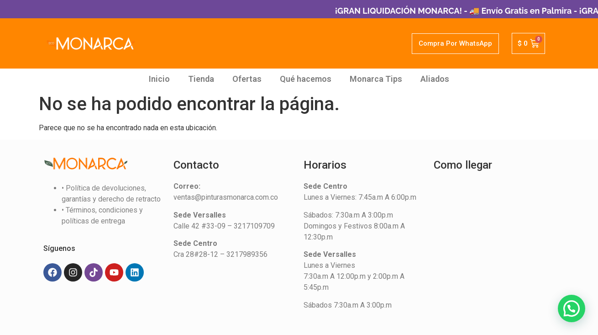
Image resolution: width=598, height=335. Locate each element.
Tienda (201, 79)
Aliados (434, 79)
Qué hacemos (305, 79)
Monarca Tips (376, 79)
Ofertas (247, 79)
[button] (571, 308)
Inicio (159, 79)
